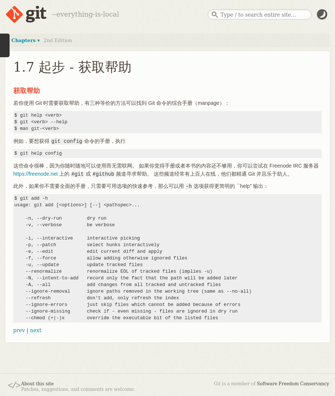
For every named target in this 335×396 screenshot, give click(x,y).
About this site (37, 383)
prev (19, 330)
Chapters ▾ (25, 40)
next (35, 330)
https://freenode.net (35, 174)
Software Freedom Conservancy (293, 383)
